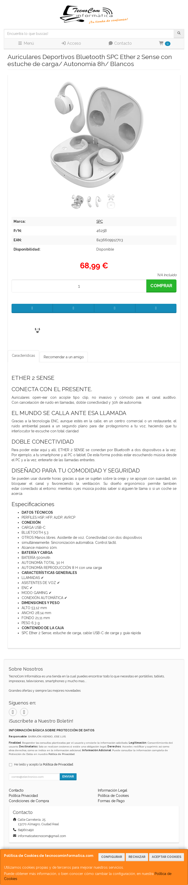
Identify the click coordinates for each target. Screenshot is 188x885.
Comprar (161, 285)
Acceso (71, 43)
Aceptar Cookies (166, 857)
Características (23, 355)
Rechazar (137, 857)
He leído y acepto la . (44, 764)
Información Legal (112, 790)
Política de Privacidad (61, 754)
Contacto (120, 43)
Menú (26, 43)
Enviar (68, 776)
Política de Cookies (113, 796)
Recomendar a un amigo (64, 357)
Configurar (111, 857)
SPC (99, 221)
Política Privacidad (23, 796)
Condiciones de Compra (29, 801)
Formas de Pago (111, 801)
